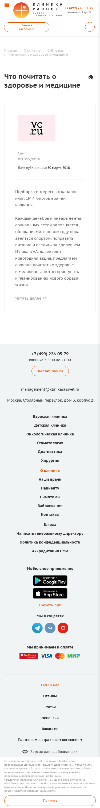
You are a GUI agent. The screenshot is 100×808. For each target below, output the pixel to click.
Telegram (37, 628)
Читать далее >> (31, 298)
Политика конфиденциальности (50, 542)
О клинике (50, 470)
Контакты (50, 514)
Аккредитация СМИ (50, 551)
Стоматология (50, 442)
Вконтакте (50, 628)
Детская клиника (50, 425)
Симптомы (50, 497)
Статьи (50, 707)
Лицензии (50, 718)
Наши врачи (50, 479)
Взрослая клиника (50, 416)
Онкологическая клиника (50, 434)
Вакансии (50, 729)
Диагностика (50, 451)
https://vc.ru (29, 159)
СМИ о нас (50, 685)
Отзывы (50, 696)
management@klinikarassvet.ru (50, 389)
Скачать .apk (50, 605)
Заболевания (50, 505)
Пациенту (50, 488)
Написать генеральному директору (50, 533)
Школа (50, 524)
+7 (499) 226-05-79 (79, 8)
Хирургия (50, 460)
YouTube (63, 628)
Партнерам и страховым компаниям (50, 739)
